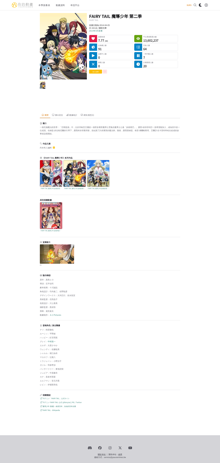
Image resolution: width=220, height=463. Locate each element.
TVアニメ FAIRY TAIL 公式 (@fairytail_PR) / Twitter (61, 402)
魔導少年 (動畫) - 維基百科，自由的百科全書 (58, 406)
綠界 (120, 454)
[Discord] (89, 448)
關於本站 (102, 454)
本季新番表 (44, 5)
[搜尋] (195, 5)
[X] (120, 448)
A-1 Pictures (55, 314)
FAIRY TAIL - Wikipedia (50, 410)
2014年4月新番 (96, 30)
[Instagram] (110, 448)
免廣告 (189, 5)
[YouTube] (130, 448)
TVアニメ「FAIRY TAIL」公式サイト (55, 398)
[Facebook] (100, 448)
